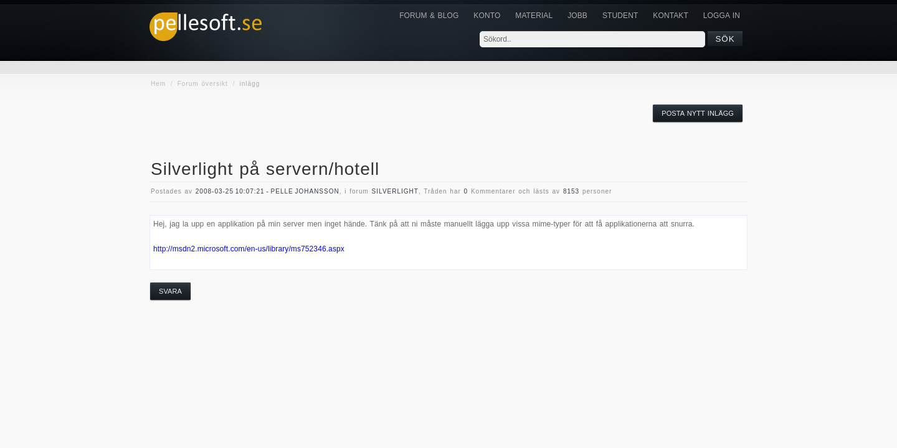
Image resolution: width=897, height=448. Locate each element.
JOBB (577, 15)
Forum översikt (203, 83)
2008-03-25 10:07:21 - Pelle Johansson (267, 191)
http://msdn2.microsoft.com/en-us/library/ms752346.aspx (248, 249)
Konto (486, 15)
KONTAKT (670, 15)
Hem (158, 83)
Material (534, 15)
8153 (571, 191)
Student (620, 15)
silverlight (395, 191)
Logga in (721, 15)
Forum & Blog (428, 15)
